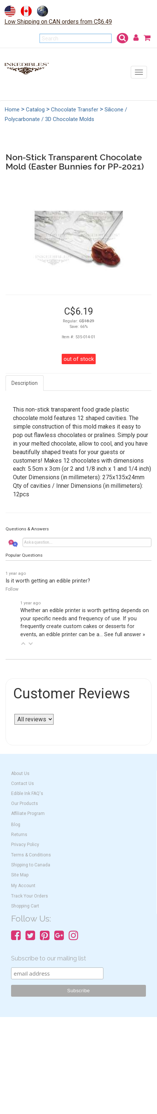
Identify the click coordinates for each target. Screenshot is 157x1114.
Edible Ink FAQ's (27, 793)
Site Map (19, 875)
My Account (23, 885)
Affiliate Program (28, 813)
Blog (15, 824)
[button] (23, 643)
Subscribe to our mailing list (48, 958)
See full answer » (124, 634)
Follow (12, 589)
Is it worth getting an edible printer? (48, 581)
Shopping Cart (25, 906)
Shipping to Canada (30, 865)
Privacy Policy (25, 844)
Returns (19, 834)
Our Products (24, 803)
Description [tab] (24, 383)
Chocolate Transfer (74, 109)
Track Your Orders (29, 896)
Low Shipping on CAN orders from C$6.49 (58, 21)
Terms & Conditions (31, 855)
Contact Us (22, 783)
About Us (20, 773)
